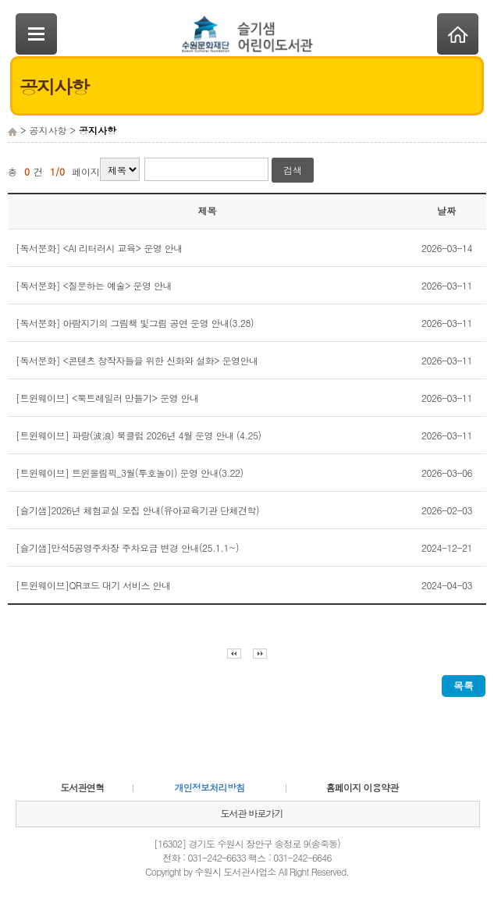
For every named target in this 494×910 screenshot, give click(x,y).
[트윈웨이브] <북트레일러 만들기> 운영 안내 (107, 397)
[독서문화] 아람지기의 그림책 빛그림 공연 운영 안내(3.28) (135, 322)
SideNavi (36, 34)
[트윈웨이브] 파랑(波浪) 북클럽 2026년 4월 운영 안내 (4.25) (138, 435)
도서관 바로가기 (251, 812)
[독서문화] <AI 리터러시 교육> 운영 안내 (99, 247)
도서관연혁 (82, 787)
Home (457, 34)
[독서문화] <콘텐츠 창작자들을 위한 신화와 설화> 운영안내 (137, 360)
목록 (463, 685)
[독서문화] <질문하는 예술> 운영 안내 (94, 285)
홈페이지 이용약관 (362, 787)
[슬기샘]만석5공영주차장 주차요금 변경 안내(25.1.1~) (127, 547)
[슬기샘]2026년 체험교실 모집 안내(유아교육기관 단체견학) (137, 510)
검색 (292, 169)
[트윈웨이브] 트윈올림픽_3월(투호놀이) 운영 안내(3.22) (129, 472)
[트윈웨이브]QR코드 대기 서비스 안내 (93, 585)
